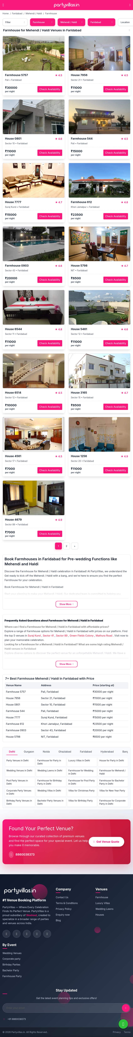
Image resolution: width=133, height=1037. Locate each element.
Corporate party (12, 958)
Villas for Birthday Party (80, 800)
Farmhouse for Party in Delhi (49, 762)
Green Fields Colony (82, 635)
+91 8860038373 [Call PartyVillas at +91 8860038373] (17, 1019)
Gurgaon (29, 751)
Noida (46, 751)
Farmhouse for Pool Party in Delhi (81, 782)
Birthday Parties (11, 964)
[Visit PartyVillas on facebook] (6, 934)
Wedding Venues (12, 953)
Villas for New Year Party (112, 790)
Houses (100, 914)
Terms (127, 1032)
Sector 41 (48, 635)
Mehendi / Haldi (34, 13)
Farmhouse (51, 13)
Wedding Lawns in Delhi (49, 770)
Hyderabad (107, 751)
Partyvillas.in (18, 1032)
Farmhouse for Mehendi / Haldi (112, 772)
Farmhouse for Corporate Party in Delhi (112, 802)
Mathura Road (104, 635)
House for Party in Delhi (111, 760)
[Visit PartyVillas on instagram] (17, 934)
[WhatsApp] (123, 1024)
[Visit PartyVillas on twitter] (27, 934)
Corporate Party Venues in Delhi (18, 792)
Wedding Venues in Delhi (19, 770)
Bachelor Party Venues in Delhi (50, 802)
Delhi (12, 751)
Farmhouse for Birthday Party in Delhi (49, 782)
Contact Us (62, 897)
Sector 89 (62, 635)
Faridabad (17, 13)
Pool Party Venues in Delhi (17, 782)
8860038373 (25, 854)
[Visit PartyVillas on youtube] (47, 934)
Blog (58, 920)
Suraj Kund (34, 635)
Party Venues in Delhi (17, 760)
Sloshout (31, 915)
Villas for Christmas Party (81, 790)
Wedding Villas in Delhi (49, 790)
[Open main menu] (3, 5)
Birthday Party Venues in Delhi (19, 802)
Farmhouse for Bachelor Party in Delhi (111, 782)
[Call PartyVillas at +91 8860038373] (129, 5)
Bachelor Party (11, 970)
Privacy (117, 1032)
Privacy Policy (63, 908)
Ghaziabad (65, 751)
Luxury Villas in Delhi (79, 760)
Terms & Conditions (67, 903)
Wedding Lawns (104, 908)
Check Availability (49, 89)
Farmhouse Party (12, 976)
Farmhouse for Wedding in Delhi (80, 772)
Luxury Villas (103, 903)
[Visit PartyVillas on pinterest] (37, 934)
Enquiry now (63, 914)
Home (6, 13)
